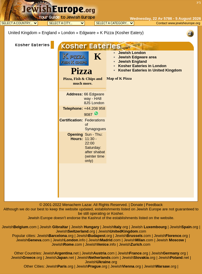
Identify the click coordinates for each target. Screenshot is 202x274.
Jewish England (132, 61)
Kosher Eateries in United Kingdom (150, 70)
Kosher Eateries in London (142, 66)
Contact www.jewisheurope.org (178, 23)
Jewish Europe (148, 209)
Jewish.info (69, 240)
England (49, 32)
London (68, 32)
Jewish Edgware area (137, 57)
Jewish (54, 227)
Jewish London (132, 52)
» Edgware (86, 32)
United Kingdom (22, 32)
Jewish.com (19, 227)
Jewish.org (115, 227)
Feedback (154, 205)
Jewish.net (61, 253)
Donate (137, 205)
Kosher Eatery (129, 32)
